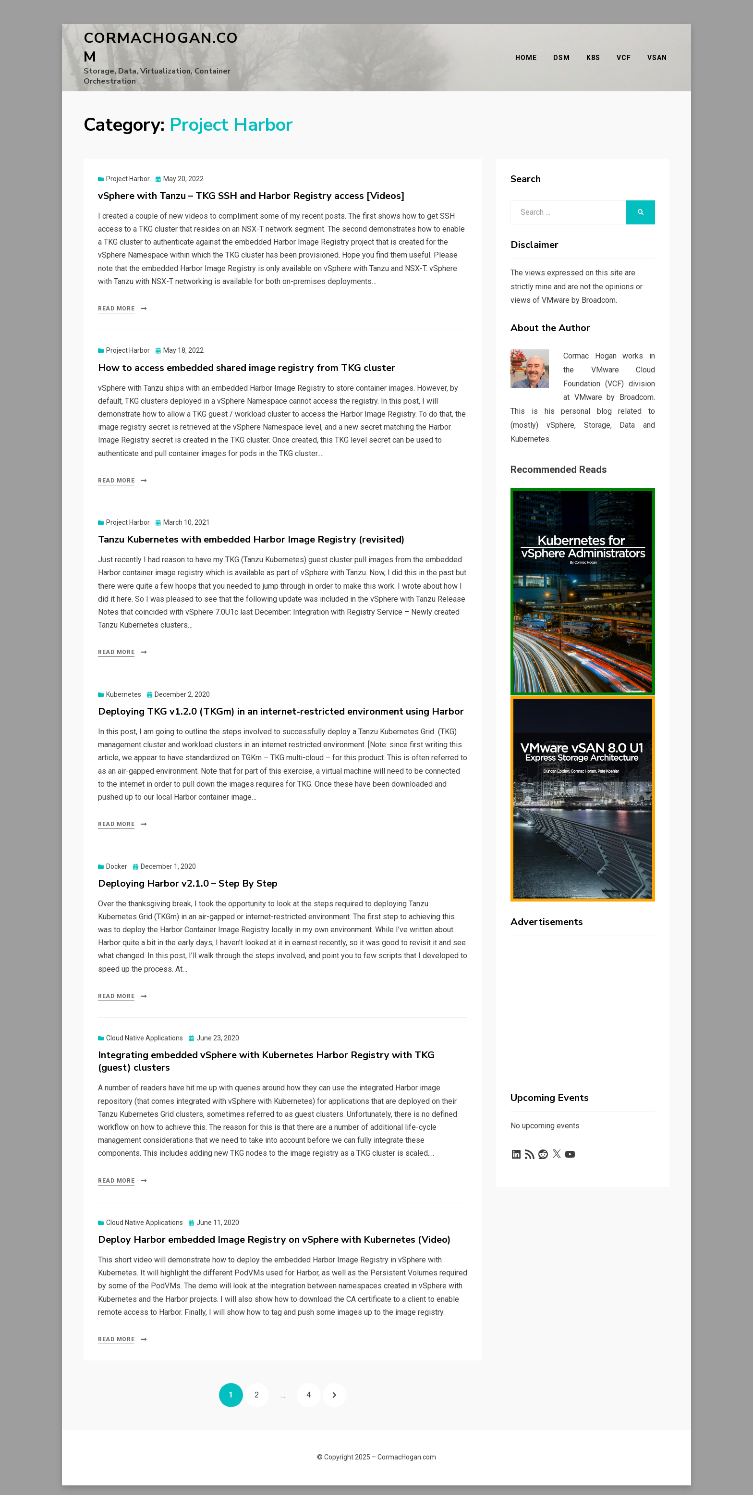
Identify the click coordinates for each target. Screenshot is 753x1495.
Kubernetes (123, 680)
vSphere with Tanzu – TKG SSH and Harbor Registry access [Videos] (251, 181)
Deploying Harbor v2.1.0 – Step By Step (188, 869)
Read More (116, 294)
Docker (116, 852)
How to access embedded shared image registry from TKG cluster (246, 353)
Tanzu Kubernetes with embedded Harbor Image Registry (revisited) (251, 525)
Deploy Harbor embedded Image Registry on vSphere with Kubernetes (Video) (274, 1225)
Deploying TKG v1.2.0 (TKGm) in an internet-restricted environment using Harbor (281, 697)
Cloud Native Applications (144, 1024)
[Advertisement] (582, 989)
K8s (596, 50)
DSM (564, 50)
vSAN (659, 50)
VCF (626, 50)
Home (528, 50)
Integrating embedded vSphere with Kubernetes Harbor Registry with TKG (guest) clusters (266, 1047)
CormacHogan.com (168, 40)
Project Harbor (128, 164)
